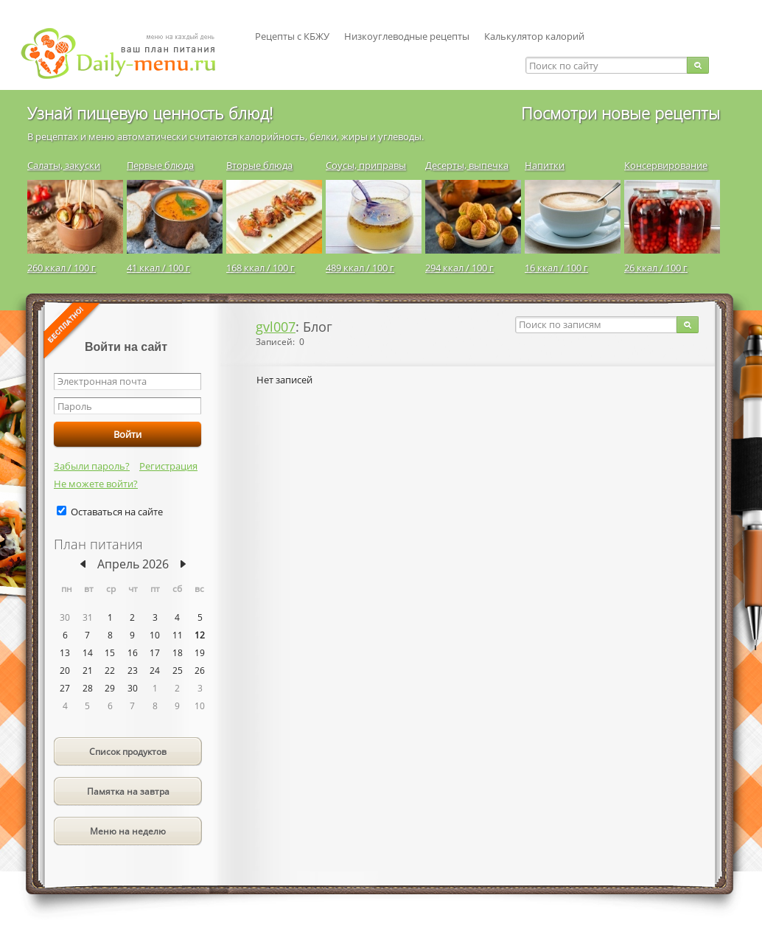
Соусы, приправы (366, 165)
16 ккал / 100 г (556, 267)
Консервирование (665, 165)
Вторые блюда (259, 165)
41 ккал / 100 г (158, 267)
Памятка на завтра (128, 791)
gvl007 (276, 326)
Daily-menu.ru (127, 53)
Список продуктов (128, 751)
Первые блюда (160, 165)
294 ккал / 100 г (459, 267)
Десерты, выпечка (466, 165)
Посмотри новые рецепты (620, 113)
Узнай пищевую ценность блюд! (150, 113)
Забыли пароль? (92, 466)
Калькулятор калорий (534, 36)
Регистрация (168, 466)
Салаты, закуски (63, 165)
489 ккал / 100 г (360, 267)
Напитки (544, 165)
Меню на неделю (128, 831)
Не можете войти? (96, 483)
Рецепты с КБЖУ (292, 36)
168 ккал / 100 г (260, 267)
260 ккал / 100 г (61, 267)
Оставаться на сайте (117, 511)
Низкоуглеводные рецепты (406, 36)
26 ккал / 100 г (656, 267)
